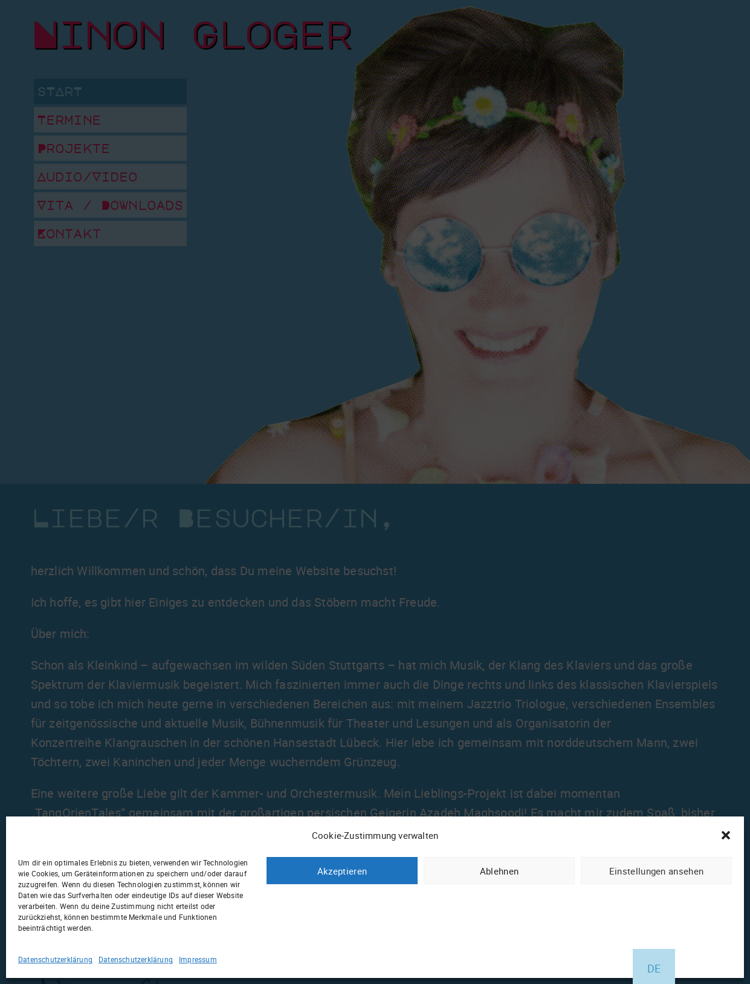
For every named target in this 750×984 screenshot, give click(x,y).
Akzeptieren (342, 871)
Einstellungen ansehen (656, 871)
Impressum (198, 959)
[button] (726, 835)
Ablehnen (499, 871)
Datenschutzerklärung (55, 959)
